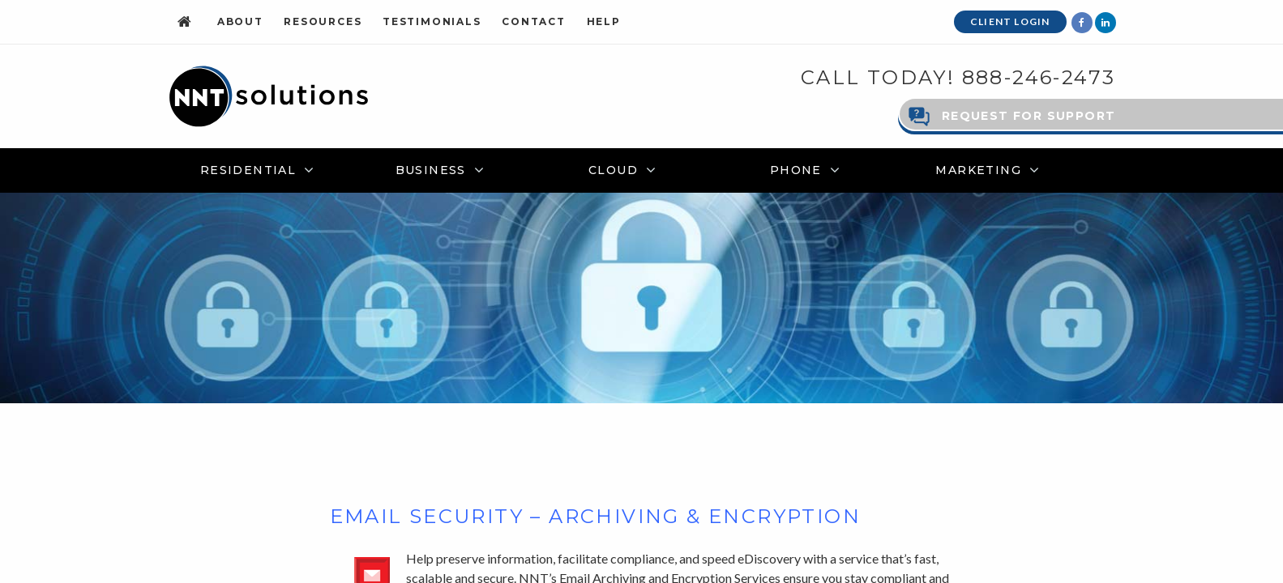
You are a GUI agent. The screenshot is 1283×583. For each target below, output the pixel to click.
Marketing (978, 169)
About (240, 21)
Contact (534, 21)
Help (604, 21)
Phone (796, 169)
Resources (322, 21)
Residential (248, 169)
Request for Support (1029, 115)
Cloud (613, 169)
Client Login (1010, 21)
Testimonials (432, 21)
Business (431, 169)
